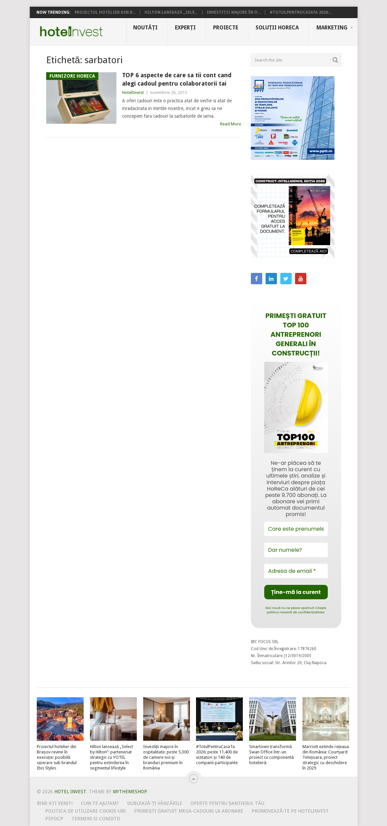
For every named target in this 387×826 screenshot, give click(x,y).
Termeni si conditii (96, 818)
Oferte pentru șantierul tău (227, 803)
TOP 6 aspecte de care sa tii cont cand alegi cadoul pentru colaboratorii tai (176, 79)
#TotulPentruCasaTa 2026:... (301, 12)
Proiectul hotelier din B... (105, 12)
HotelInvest (133, 92)
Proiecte (225, 27)
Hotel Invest (71, 31)
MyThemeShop (130, 791)
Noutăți (145, 27)
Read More (230, 123)
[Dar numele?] (296, 550)
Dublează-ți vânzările (154, 803)
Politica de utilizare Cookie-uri (85, 811)
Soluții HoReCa (277, 27)
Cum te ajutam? (100, 803)
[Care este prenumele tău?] (296, 529)
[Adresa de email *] (296, 571)
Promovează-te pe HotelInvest (290, 811)
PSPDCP (54, 818)
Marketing (332, 27)
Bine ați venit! (55, 803)
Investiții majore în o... (233, 12)
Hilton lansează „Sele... (171, 12)
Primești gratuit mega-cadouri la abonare (188, 811)
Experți (185, 27)
